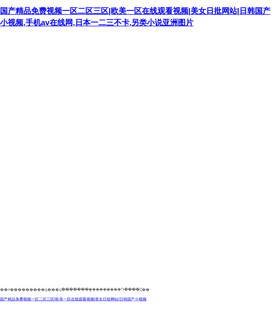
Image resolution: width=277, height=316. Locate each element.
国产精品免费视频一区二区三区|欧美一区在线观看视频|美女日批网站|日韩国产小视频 (73, 299)
